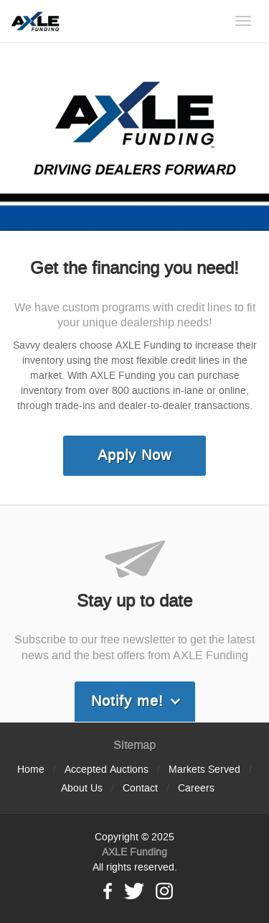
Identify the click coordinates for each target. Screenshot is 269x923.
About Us (82, 789)
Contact (140, 789)
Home (30, 770)
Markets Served (204, 770)
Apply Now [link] (134, 456)
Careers (196, 789)
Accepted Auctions (106, 770)
